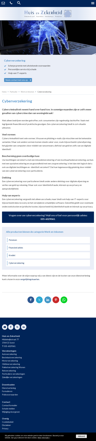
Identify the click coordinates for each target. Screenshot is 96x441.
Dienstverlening (9, 388)
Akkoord (81, 436)
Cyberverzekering (16, 263)
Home (4, 92)
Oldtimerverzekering (11, 364)
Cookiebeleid (7, 422)
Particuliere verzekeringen (13, 374)
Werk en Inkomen (27, 92)
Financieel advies (16, 248)
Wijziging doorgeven (11, 412)
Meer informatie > (44, 438)
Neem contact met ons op (17, 80)
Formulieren (7, 391)
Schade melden (8, 408)
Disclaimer (6, 425)
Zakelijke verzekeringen (12, 377)
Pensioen (13, 240)
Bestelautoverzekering (12, 357)
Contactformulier (9, 405)
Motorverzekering (10, 361)
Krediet (12, 255)
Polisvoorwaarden (10, 394)
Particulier (14, 92)
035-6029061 (48, 219)
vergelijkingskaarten (29, 279)
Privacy (5, 428)
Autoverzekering (9, 354)
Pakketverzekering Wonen (13, 367)
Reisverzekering (9, 371)
